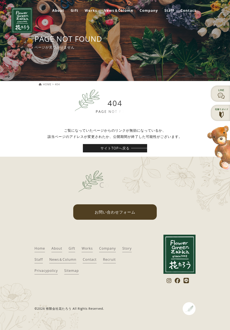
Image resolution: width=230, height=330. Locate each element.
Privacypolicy (46, 270)
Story (127, 248)
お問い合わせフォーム (115, 212)
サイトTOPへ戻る (115, 148)
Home (39, 248)
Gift (74, 10)
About (58, 10)
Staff (169, 10)
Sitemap (71, 270)
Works (91, 10)
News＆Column (118, 10)
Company (149, 10)
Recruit (109, 259)
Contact (188, 10)
